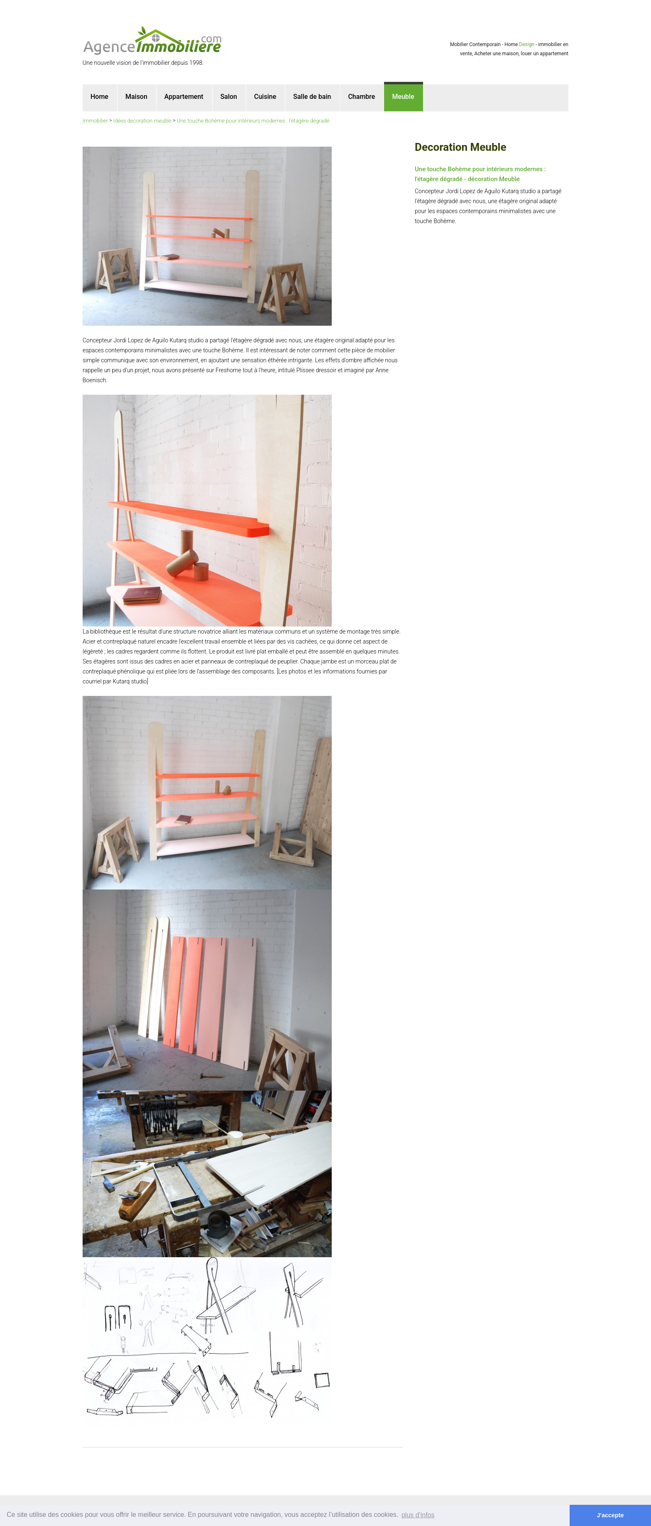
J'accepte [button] (610, 1515)
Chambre (361, 97)
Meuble (403, 97)
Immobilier (95, 121)
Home (99, 97)
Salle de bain (312, 97)
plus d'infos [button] (418, 1515)
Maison (136, 97)
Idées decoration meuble (142, 121)
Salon (228, 97)
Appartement (183, 97)
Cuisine (265, 97)
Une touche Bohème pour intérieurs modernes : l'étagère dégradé (253, 121)
